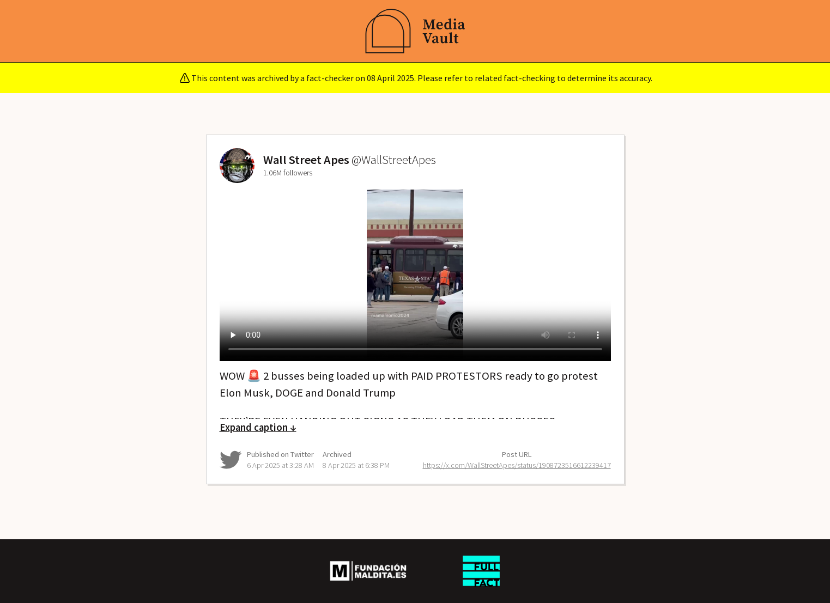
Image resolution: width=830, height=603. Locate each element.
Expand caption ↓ (258, 427)
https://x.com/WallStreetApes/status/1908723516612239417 (517, 465)
